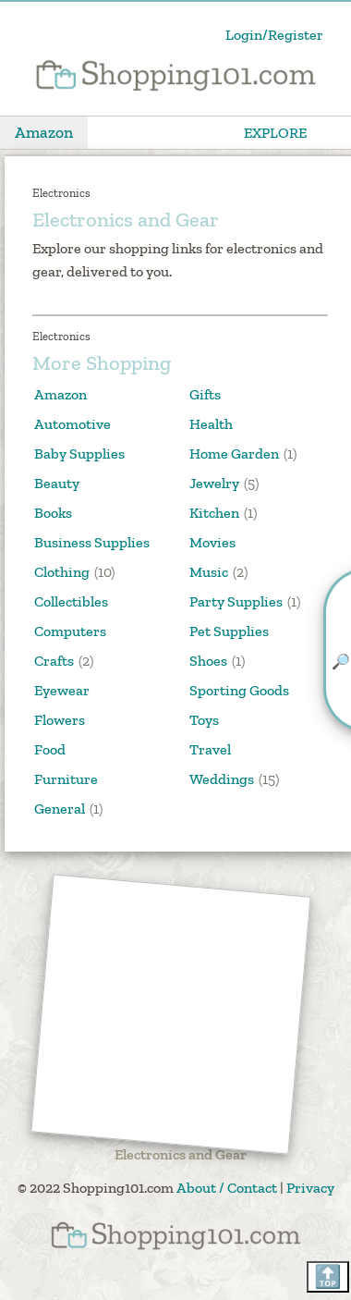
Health (211, 424)
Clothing (62, 572)
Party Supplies (236, 601)
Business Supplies (92, 542)
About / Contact (226, 1187)
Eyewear (62, 690)
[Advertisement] (171, 1014)
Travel (210, 749)
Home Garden (234, 453)
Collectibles (71, 601)
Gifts (205, 394)
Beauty (56, 483)
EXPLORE (275, 132)
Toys (204, 720)
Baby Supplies (79, 453)
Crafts (54, 660)
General (59, 808)
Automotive (72, 424)
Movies (212, 542)
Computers (70, 631)
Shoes (208, 660)
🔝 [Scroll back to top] (328, 1276)
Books (53, 512)
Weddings (221, 779)
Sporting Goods (239, 690)
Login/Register (274, 34)
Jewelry (214, 483)
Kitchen (214, 512)
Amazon (44, 132)
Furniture (66, 779)
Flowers (59, 720)
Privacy (310, 1187)
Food (50, 749)
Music (208, 572)
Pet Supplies (229, 631)
